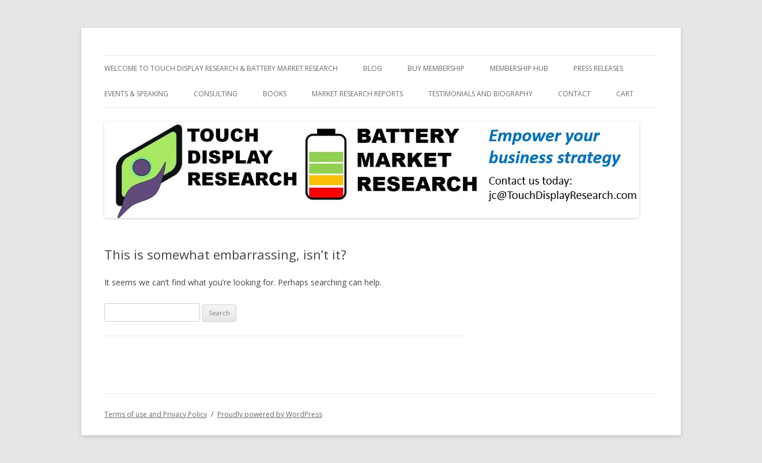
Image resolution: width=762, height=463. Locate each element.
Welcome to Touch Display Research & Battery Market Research (221, 68)
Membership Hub (519, 68)
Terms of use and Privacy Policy (155, 414)
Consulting (215, 94)
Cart (624, 94)
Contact (574, 94)
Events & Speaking (136, 94)
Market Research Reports (357, 94)
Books (274, 94)
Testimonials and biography (480, 94)
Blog (372, 68)
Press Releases (598, 68)
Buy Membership (436, 68)
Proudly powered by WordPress (269, 414)
